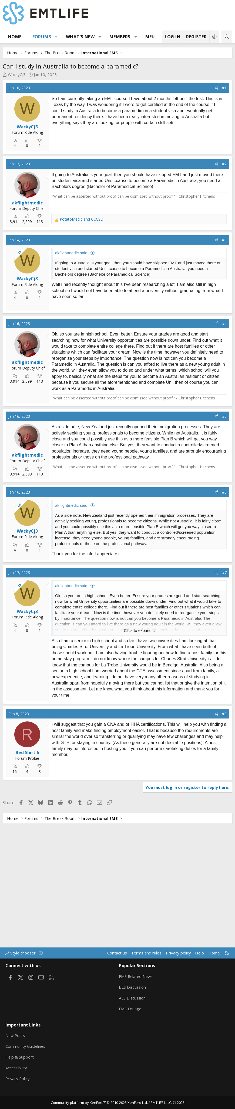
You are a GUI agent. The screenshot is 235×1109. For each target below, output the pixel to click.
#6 (224, 615)
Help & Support (19, 1058)
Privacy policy (178, 958)
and (81, 273)
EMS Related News (137, 980)
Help (199, 958)
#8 (224, 837)
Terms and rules (146, 958)
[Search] (226, 36)
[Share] (216, 87)
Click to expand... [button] (139, 754)
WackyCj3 (17, 74)
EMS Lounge (130, 1012)
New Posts (15, 1037)
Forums (41, 37)
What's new (80, 37)
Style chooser (21, 958)
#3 (224, 294)
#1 (224, 87)
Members (119, 37)
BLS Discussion (133, 991)
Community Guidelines (25, 1047)
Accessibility (16, 1069)
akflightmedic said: (71, 307)
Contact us (117, 958)
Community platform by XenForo (99, 1102)
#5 (224, 539)
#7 (224, 696)
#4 (224, 446)
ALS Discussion (132, 1001)
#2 (224, 218)
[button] (56, 36)
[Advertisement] (94, 165)
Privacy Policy (18, 1079)
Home (15, 37)
